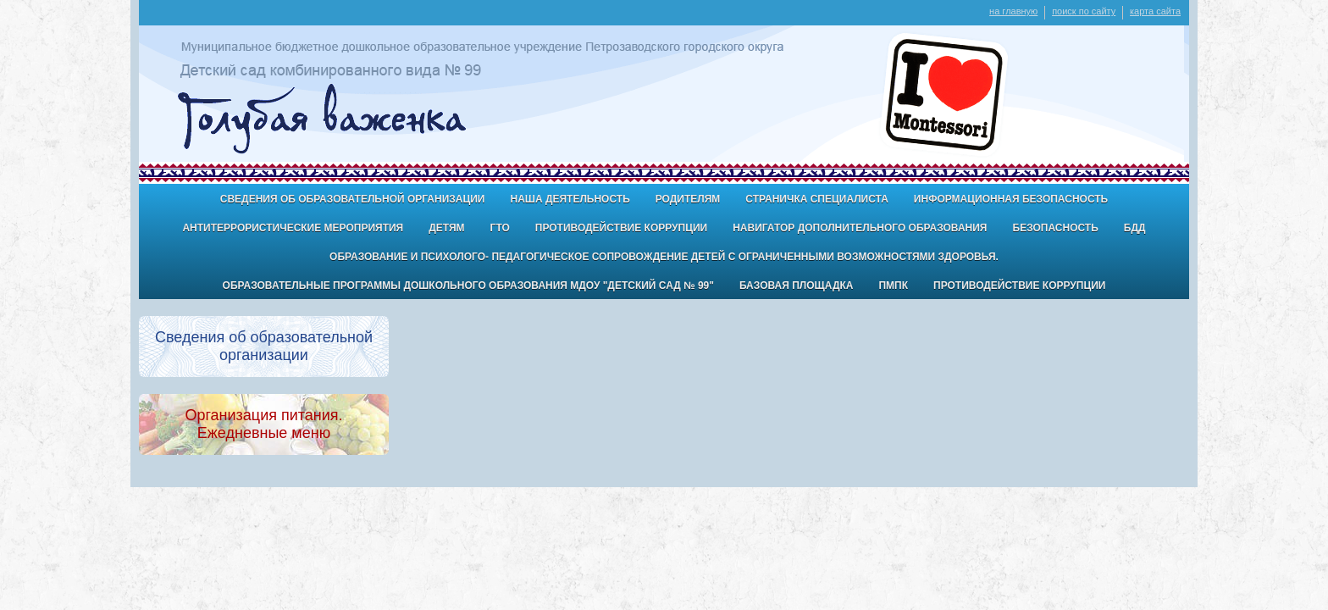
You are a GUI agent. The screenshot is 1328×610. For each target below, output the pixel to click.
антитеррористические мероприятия (292, 228)
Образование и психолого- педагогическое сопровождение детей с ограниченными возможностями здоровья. (664, 257)
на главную (1013, 11)
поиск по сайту (1083, 11)
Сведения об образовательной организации (352, 199)
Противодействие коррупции (621, 228)
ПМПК (893, 285)
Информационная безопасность (1011, 199)
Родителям (688, 199)
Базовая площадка (796, 285)
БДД (1135, 228)
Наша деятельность (569, 199)
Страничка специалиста (816, 199)
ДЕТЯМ (446, 228)
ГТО (500, 228)
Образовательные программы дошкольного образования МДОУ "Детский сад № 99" (468, 285)
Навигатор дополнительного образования (860, 228)
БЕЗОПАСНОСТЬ (1055, 228)
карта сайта (1155, 11)
